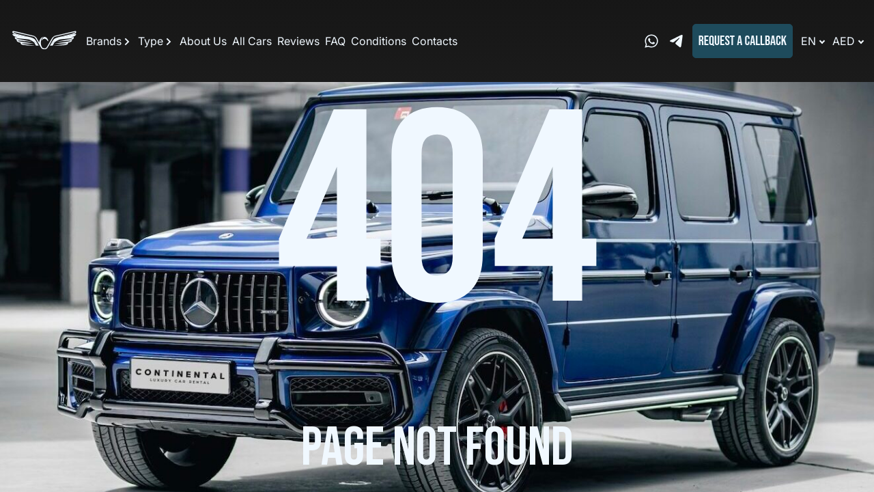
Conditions (378, 41)
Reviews (298, 41)
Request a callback (743, 41)
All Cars (252, 41)
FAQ (335, 41)
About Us (203, 41)
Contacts (434, 41)
